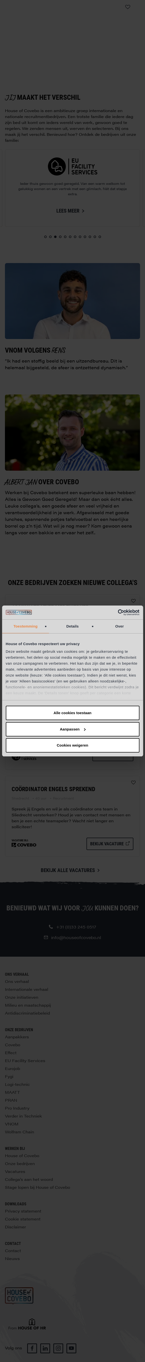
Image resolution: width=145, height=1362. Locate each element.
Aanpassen (72, 729)
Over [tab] (119, 626)
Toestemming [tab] (25, 626)
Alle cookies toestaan (72, 713)
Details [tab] (72, 626)
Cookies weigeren (72, 745)
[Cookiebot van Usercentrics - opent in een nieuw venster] (117, 612)
